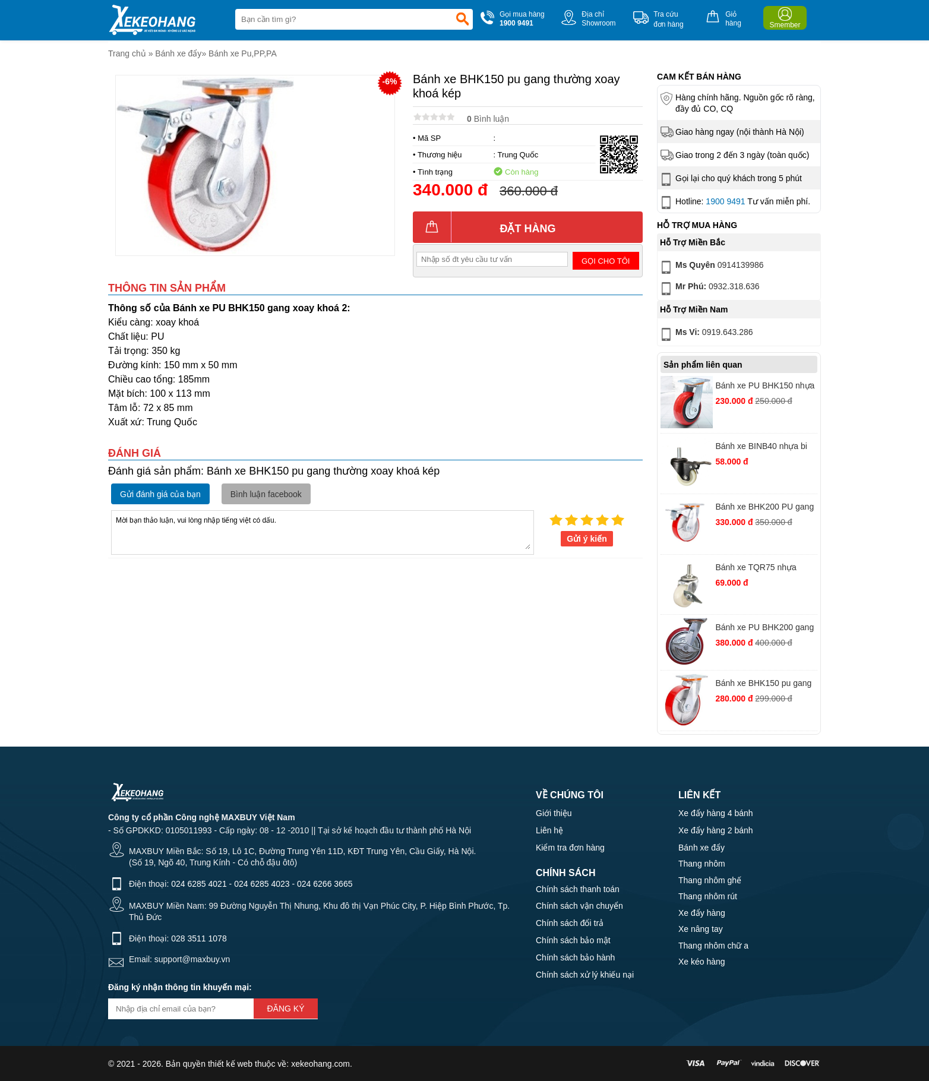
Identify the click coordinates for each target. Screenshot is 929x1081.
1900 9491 (725, 201)
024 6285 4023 (261, 884)
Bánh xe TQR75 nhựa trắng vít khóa (755, 568)
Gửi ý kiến (587, 538)
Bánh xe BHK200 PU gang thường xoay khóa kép (764, 508)
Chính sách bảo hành (575, 957)
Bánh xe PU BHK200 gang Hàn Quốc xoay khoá (764, 628)
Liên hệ (549, 830)
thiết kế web (230, 1064)
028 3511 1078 (198, 938)
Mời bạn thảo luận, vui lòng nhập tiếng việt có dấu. (322, 531)
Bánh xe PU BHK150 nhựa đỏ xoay (764, 387)
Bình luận (488, 119)
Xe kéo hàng (701, 961)
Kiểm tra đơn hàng (570, 847)
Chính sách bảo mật (573, 940)
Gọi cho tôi (606, 261)
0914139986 (711, 267)
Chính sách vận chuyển (579, 906)
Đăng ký (285, 1008)
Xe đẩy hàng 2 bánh (715, 830)
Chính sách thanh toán (578, 889)
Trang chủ (127, 53)
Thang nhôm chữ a (713, 945)
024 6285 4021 (198, 884)
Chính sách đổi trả (569, 923)
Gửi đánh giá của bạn (160, 494)
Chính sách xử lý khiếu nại (585, 974)
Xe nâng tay (700, 929)
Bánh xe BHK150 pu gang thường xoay (763, 684)
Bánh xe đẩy (178, 53)
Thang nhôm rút (707, 896)
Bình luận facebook (266, 494)
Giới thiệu (554, 813)
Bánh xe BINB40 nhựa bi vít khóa (761, 447)
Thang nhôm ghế (709, 880)
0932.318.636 (709, 288)
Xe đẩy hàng (701, 913)
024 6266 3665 (324, 884)
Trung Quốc (517, 154)
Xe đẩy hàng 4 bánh (715, 813)
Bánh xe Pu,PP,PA (242, 53)
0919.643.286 (705, 334)
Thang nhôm (701, 863)
